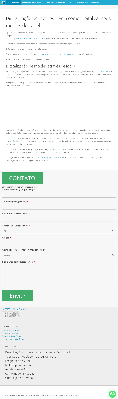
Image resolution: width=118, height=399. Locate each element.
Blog (72, 2)
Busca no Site (82, 2)
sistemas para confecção (49, 157)
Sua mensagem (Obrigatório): (18, 262)
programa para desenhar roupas (23, 38)
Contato (94, 2)
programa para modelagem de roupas (56, 54)
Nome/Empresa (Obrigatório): (18, 189)
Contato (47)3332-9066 (14, 308)
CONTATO (22, 178)
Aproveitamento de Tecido (54, 2)
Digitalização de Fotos (11, 336)
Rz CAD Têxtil (12, 2)
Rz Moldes (105, 71)
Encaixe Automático (10, 333)
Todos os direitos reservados (69, 395)
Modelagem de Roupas (31, 2)
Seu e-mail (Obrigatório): (16, 213)
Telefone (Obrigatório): (15, 201)
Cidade (6, 238)
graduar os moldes (54, 149)
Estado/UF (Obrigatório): (16, 226)
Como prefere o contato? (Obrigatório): (24, 250)
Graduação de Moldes (11, 330)
